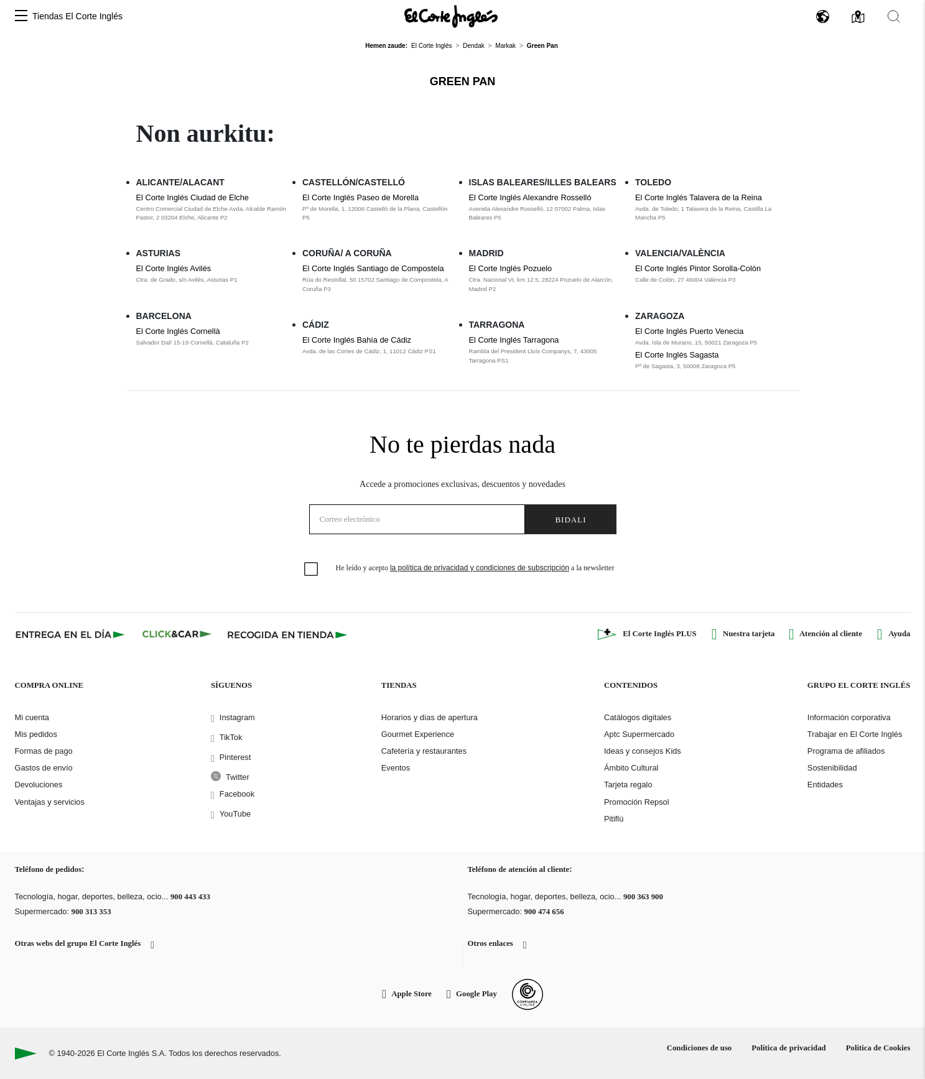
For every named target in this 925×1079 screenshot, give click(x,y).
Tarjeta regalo (628, 784)
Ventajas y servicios (50, 802)
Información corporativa (849, 717)
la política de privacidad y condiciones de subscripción (479, 567)
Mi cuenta (32, 717)
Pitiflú (613, 818)
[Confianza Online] (527, 994)
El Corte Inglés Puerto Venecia (689, 331)
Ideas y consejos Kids (642, 751)
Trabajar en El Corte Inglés (854, 734)
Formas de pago (44, 751)
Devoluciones (39, 784)
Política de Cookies (878, 1048)
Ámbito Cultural (631, 767)
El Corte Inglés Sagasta (676, 354)
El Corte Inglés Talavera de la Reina (698, 197)
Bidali (570, 519)
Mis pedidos (36, 734)
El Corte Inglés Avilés (173, 268)
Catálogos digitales (637, 717)
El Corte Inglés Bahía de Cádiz (356, 340)
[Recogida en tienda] (287, 634)
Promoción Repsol (636, 802)
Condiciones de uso (699, 1048)
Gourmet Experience (417, 734)
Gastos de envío (44, 767)
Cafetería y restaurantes (424, 751)
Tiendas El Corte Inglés (77, 16)
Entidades (825, 784)
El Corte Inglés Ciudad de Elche (192, 197)
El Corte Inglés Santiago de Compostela (373, 268)
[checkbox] (311, 569)
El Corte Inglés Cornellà (178, 331)
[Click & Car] (176, 634)
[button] (21, 16)
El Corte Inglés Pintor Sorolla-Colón (698, 268)
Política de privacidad (788, 1048)
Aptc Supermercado (639, 734)
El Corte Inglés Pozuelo (510, 268)
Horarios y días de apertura (429, 717)
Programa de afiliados (846, 751)
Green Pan (463, 81)
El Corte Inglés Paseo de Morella (360, 197)
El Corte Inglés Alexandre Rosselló (530, 197)
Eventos (395, 767)
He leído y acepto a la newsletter (475, 567)
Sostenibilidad (832, 767)
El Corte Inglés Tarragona (514, 340)
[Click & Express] (71, 634)
